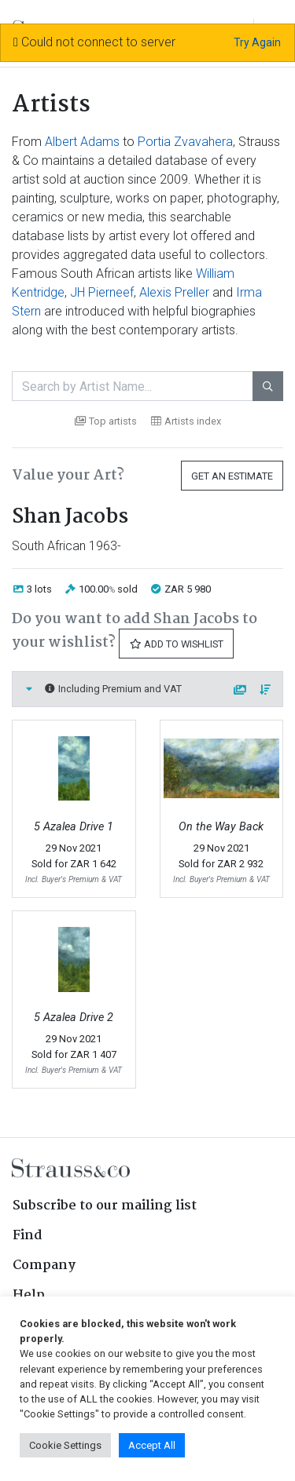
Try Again (257, 42)
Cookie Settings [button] (65, 1445)
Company (44, 1265)
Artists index (186, 421)
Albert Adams (82, 141)
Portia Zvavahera (185, 141)
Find (27, 1235)
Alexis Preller (174, 292)
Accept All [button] (151, 1445)
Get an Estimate (232, 476)
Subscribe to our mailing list (105, 1206)
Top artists (106, 421)
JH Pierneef (102, 292)
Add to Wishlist (176, 644)
